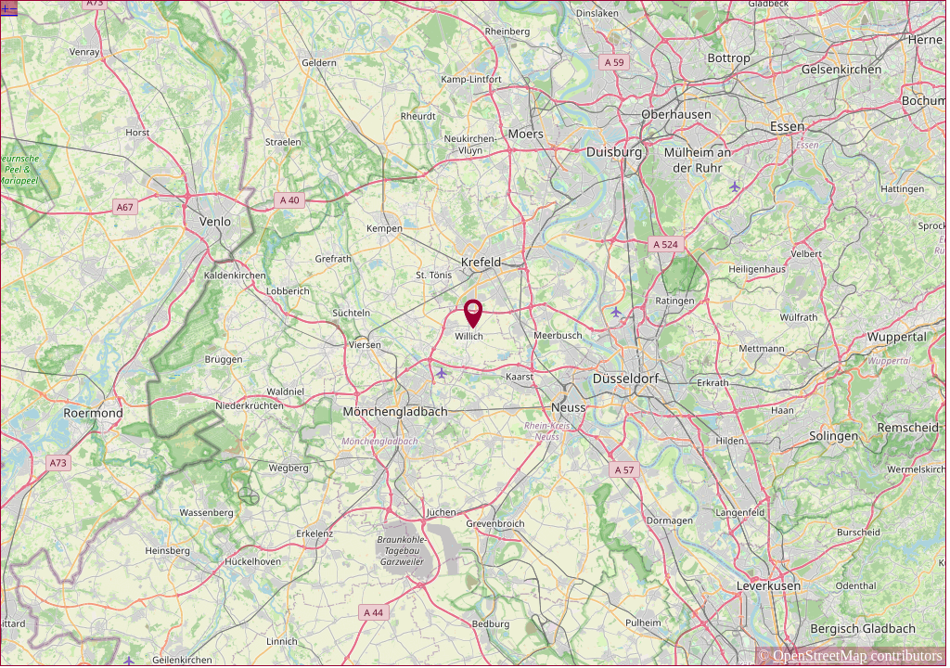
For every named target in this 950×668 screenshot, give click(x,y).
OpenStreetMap (820, 655)
